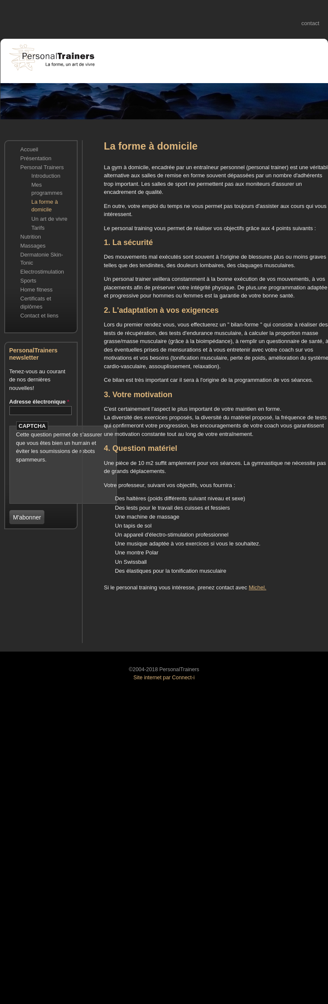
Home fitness (36, 289)
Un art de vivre (50, 219)
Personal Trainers (42, 167)
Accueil (29, 149)
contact (310, 23)
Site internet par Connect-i (164, 678)
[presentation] (66, 476)
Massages (33, 245)
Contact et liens (39, 315)
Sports (28, 280)
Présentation (36, 158)
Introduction (46, 176)
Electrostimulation (42, 271)
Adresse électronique (39, 401)
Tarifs (38, 228)
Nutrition (30, 237)
